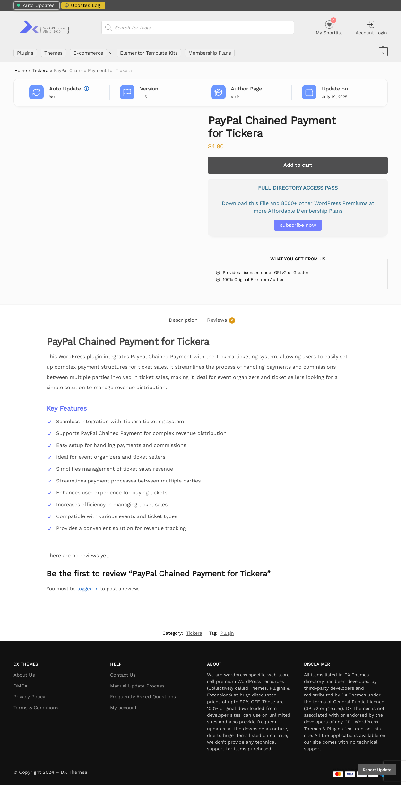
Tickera (40, 68)
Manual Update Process (137, 684)
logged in (88, 586)
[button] (382, 52)
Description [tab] (183, 318)
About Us (24, 673)
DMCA (20, 684)
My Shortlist (329, 26)
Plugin (227, 630)
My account (123, 706)
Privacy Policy (29, 695)
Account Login (371, 27)
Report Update (377, 769)
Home (20, 68)
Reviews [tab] (221, 318)
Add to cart (297, 163)
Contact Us (123, 673)
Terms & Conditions (35, 706)
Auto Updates (36, 5)
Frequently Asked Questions (143, 695)
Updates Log (81, 5)
